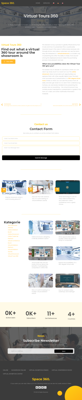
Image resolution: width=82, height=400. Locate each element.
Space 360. (7, 3)
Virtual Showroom (13, 277)
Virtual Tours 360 (41, 16)
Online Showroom (13, 258)
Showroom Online (18, 370)
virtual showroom (63, 57)
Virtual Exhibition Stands (38, 370)
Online (5, 370)
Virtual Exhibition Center (12, 374)
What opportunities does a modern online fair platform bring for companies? (67, 284)
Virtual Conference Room (62, 370)
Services (46, 3)
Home (38, 3)
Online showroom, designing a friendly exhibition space (41, 283)
